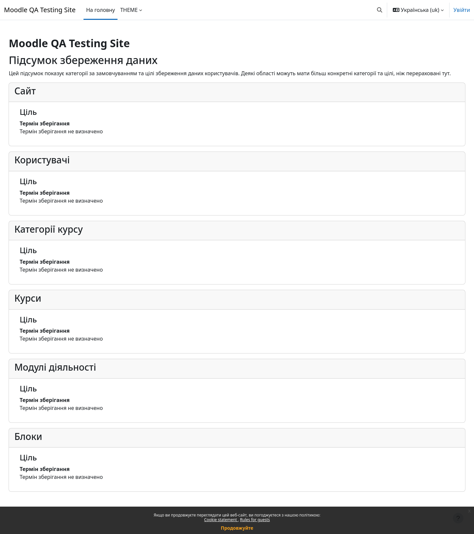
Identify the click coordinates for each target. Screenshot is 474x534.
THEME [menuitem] (129, 10)
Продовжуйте (237, 528)
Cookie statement (221, 519)
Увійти (462, 10)
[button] (380, 10)
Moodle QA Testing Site (40, 9)
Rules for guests (255, 519)
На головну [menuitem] (100, 10)
